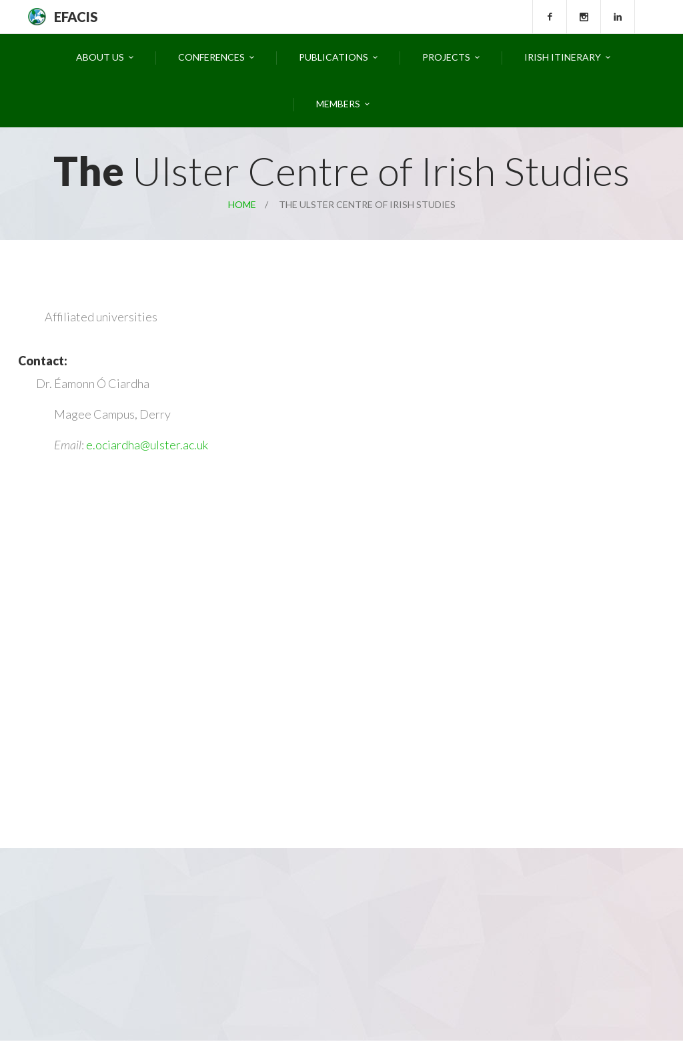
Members (338, 103)
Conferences (211, 57)
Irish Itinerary (562, 57)
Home (242, 204)
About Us (100, 57)
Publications (333, 57)
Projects (446, 57)
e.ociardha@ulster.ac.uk (147, 444)
